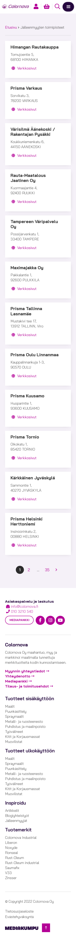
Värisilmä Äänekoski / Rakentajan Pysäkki (33, 132)
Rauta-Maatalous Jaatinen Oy (28, 178)
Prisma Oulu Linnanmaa (35, 354)
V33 (8, 872)
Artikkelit (12, 810)
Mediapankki (19, 620)
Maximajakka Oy (27, 267)
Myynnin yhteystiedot (25, 671)
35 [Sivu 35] (47, 569)
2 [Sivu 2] (29, 569)
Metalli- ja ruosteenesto (24, 721)
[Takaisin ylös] (46, 927)
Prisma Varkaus (26, 88)
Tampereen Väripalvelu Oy (34, 224)
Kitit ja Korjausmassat (22, 736)
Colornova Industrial (20, 837)
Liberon (11, 842)
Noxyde (11, 847)
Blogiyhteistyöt (17, 815)
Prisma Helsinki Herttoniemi (27, 521)
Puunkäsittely (15, 711)
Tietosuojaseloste (19, 911)
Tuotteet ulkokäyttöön (30, 750)
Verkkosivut (23, 68)
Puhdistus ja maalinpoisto (25, 726)
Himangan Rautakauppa (35, 47)
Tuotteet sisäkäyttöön (29, 698)
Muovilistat (13, 741)
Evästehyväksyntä (19, 916)
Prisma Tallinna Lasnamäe (26, 311)
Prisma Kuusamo (27, 395)
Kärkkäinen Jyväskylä (33, 477)
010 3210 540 (22, 611)
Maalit (10, 706)
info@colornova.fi (24, 606)
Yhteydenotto (17, 676)
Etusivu (11, 27)
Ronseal (11, 852)
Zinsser (11, 877)
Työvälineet (14, 731)
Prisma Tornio (25, 436)
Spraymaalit (14, 716)
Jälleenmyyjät (16, 820)
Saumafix (12, 867)
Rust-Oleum (14, 857)
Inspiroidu (15, 803)
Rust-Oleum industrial (22, 862)
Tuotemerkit (18, 829)
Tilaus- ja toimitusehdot (27, 686)
